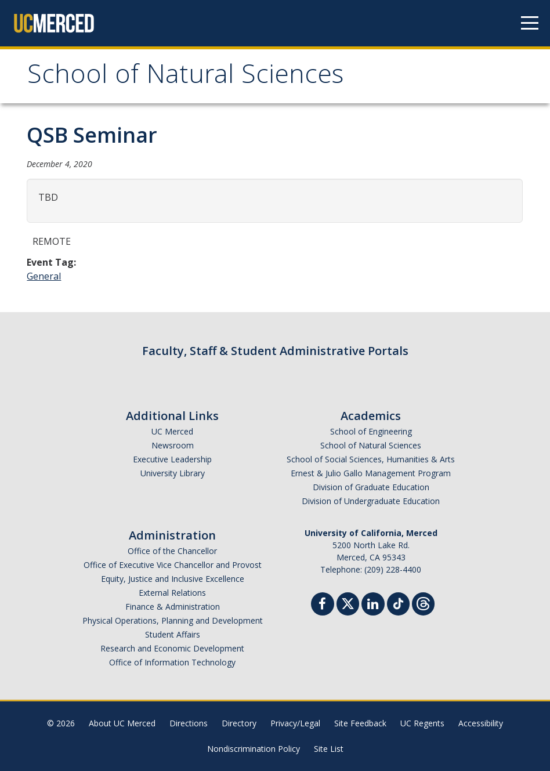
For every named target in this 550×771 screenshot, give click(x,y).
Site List (328, 748)
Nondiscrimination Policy (253, 748)
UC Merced (172, 431)
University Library (172, 473)
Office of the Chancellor (172, 550)
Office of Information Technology (172, 662)
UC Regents (422, 723)
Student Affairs (172, 634)
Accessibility (480, 723)
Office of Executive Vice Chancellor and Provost (173, 564)
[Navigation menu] (529, 23)
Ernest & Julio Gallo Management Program (371, 473)
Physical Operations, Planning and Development (172, 620)
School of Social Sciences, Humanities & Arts (371, 459)
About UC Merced (122, 723)
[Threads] (423, 602)
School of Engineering (371, 431)
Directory (239, 723)
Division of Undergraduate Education (371, 500)
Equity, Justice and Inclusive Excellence (172, 578)
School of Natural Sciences (185, 77)
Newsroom (172, 445)
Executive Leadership (172, 459)
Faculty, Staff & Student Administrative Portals (275, 351)
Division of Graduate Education (371, 487)
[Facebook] (322, 605)
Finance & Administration (172, 606)
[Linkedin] (373, 605)
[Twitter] (347, 602)
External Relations (172, 592)
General (44, 276)
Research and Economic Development (172, 648)
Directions (188, 723)
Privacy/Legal (295, 723)
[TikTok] (398, 602)
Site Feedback (360, 723)
